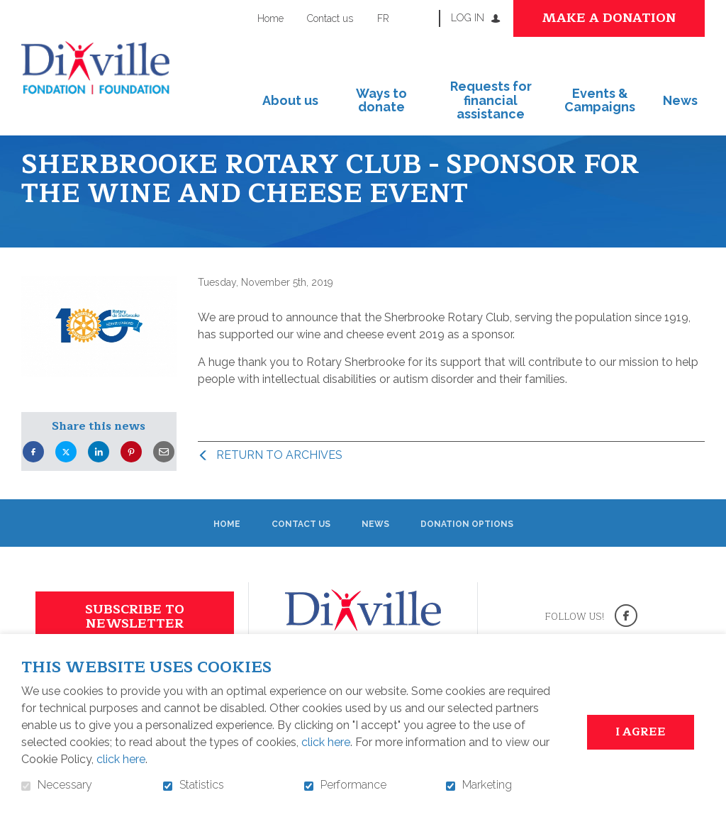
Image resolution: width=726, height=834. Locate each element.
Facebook (33, 476)
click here (325, 742)
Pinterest (131, 476)
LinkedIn (98, 476)
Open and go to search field (422, 17)
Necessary (65, 785)
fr (383, 18)
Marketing (487, 785)
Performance (353, 785)
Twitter (66, 476)
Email (163, 476)
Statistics (201, 785)
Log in (467, 17)
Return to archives (279, 479)
